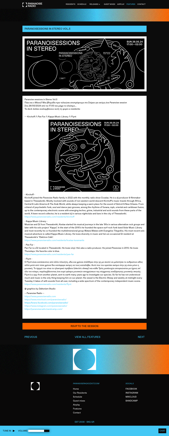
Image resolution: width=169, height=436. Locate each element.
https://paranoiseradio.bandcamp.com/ (43, 309)
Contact (77, 412)
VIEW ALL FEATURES (87, 337)
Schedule (77, 397)
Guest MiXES (109, 4)
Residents (70, 4)
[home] (32, 3)
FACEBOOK (131, 389)
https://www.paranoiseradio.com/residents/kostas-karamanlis (54, 240)
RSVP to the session (84, 326)
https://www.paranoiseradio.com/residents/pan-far (49, 254)
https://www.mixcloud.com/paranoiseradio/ (46, 299)
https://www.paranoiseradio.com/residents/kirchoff (49, 216)
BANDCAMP (132, 400)
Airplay (76, 404)
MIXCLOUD (131, 397)
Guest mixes (79, 400)
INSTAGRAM (132, 393)
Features (77, 408)
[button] (95, 4)
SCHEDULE (81, 4)
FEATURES (130, 4)
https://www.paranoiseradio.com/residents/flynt (48, 284)
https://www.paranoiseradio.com (40, 296)
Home (76, 389)
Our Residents (80, 393)
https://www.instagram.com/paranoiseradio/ (46, 306)
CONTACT (141, 4)
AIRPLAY (120, 4)
